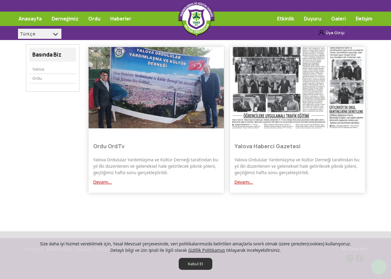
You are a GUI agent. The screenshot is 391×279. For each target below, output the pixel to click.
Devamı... (102, 182)
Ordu (37, 78)
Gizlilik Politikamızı (206, 250)
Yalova (38, 69)
